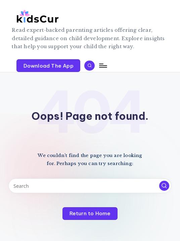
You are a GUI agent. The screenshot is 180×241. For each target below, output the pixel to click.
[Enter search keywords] (89, 185)
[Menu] (102, 66)
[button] (48, 65)
